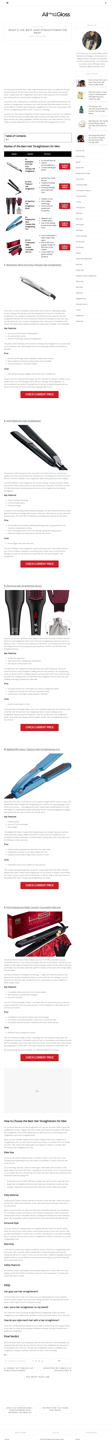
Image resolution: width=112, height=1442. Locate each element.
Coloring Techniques (83, 190)
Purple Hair (80, 270)
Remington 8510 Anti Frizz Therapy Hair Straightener (33, 264)
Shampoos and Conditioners (86, 276)
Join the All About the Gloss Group (52, 1439)
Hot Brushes (80, 242)
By (15, 1361)
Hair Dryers (80, 224)
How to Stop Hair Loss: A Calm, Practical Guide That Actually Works (98, 82)
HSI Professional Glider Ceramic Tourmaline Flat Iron (33, 907)
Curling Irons (80, 207)
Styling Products (82, 304)
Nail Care (79, 264)
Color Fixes (80, 179)
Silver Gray (79, 281)
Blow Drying (80, 156)
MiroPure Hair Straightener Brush (24, 586)
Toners (78, 310)
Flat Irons (38, 27)
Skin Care (92, 101)
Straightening (81, 298)
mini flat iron (37, 1170)
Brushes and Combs (83, 173)
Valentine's (80, 315)
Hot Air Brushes (81, 236)
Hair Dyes (79, 230)
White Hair (79, 321)
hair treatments (10, 1045)
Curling (78, 202)
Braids (78, 162)
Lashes (78, 253)
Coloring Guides (81, 185)
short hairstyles (59, 804)
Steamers (79, 293)
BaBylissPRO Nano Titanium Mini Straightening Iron (33, 749)
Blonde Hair (80, 150)
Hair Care (92, 87)
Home (7, 1439)
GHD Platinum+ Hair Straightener (23, 420)
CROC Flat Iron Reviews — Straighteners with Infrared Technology (20, 1410)
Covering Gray (81, 196)
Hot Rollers (80, 247)
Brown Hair (80, 167)
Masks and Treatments (84, 259)
